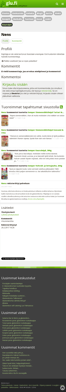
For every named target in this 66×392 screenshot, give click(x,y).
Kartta (49, 13)
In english (55, 385)
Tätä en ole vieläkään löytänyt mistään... (17, 366)
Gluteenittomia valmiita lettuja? (14, 301)
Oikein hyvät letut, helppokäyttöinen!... (16, 363)
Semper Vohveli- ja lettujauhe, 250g (45, 165)
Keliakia (30, 13)
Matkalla (17, 19)
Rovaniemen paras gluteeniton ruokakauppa (19, 320)
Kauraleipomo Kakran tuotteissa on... (16, 355)
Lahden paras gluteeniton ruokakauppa (17, 330)
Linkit (48, 19)
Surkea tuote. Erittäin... (10, 368)
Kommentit (17, 41)
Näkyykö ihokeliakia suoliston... (14, 296)
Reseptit (6, 19)
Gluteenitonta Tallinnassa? (12, 298)
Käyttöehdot (24, 385)
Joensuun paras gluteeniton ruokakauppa (17, 338)
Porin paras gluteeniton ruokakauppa (16, 328)
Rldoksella (6, 293)
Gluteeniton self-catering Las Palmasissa (17, 305)
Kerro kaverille (33, 385)
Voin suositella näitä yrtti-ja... (13, 353)
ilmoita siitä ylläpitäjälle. (36, 199)
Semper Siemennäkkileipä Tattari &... (46, 112)
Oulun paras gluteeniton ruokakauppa (16, 335)
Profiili (5, 41)
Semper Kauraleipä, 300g (40, 150)
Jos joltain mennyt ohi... (11, 357)
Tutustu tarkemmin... (10, 371)
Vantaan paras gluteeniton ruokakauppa (17, 325)
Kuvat (39, 19)
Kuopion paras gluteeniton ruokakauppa (17, 333)
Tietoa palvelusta (6, 385)
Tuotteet (29, 19)
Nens (3, 112)
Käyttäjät (7, 24)
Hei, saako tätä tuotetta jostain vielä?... (17, 360)
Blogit (40, 13)
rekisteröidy (46, 91)
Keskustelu (17, 13)
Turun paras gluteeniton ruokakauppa (16, 323)
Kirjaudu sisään (14, 84)
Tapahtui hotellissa (9, 288)
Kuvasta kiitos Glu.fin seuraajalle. (14, 373)
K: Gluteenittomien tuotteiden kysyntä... (17, 286)
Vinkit (58, 13)
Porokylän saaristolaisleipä (12, 283)
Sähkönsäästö (14, 387)
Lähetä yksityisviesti (10, 214)
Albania (5, 303)
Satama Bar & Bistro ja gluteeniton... (16, 318)
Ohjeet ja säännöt (45, 385)
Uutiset (16, 385)
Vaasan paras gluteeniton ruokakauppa (17, 340)
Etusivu (5, 13)
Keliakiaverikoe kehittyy (11, 291)
